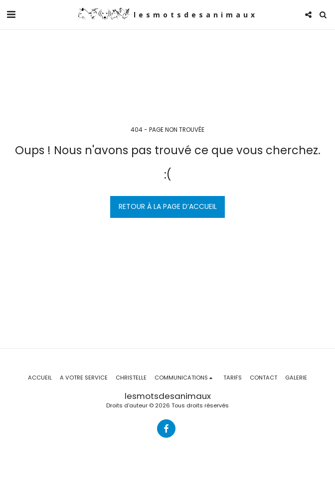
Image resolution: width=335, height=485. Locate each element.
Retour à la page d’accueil (168, 206)
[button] (10, 14)
